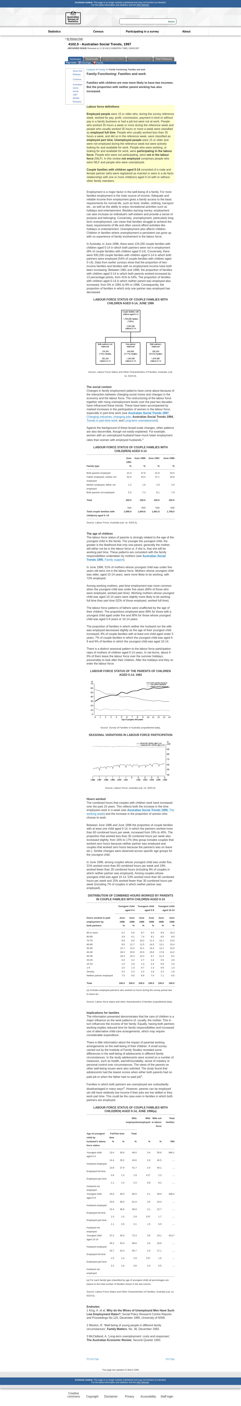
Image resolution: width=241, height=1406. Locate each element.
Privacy (129, 1396)
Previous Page (93, 1359)
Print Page (84, 63)
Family (102, 69)
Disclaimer (111, 1396)
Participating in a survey (142, 31)
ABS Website (142, 5)
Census (98, 31)
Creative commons (73, 1395)
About (186, 31)
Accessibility (148, 1396)
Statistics (54, 31)
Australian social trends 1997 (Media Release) (77, 93)
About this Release (77, 73)
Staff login (166, 1396)
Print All (98, 63)
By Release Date (75, 39)
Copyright (92, 1396)
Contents (77, 79)
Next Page (170, 1359)
